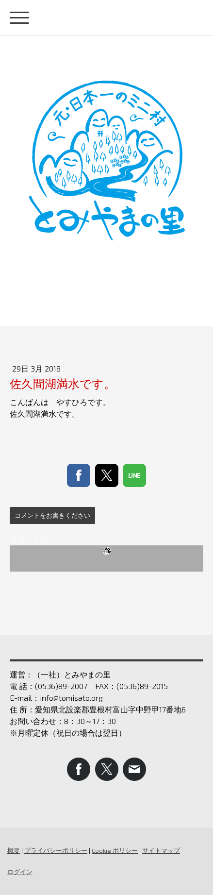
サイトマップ (161, 850)
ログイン (20, 872)
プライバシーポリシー (55, 850)
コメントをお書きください (52, 515)
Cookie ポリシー (115, 850)
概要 (13, 850)
